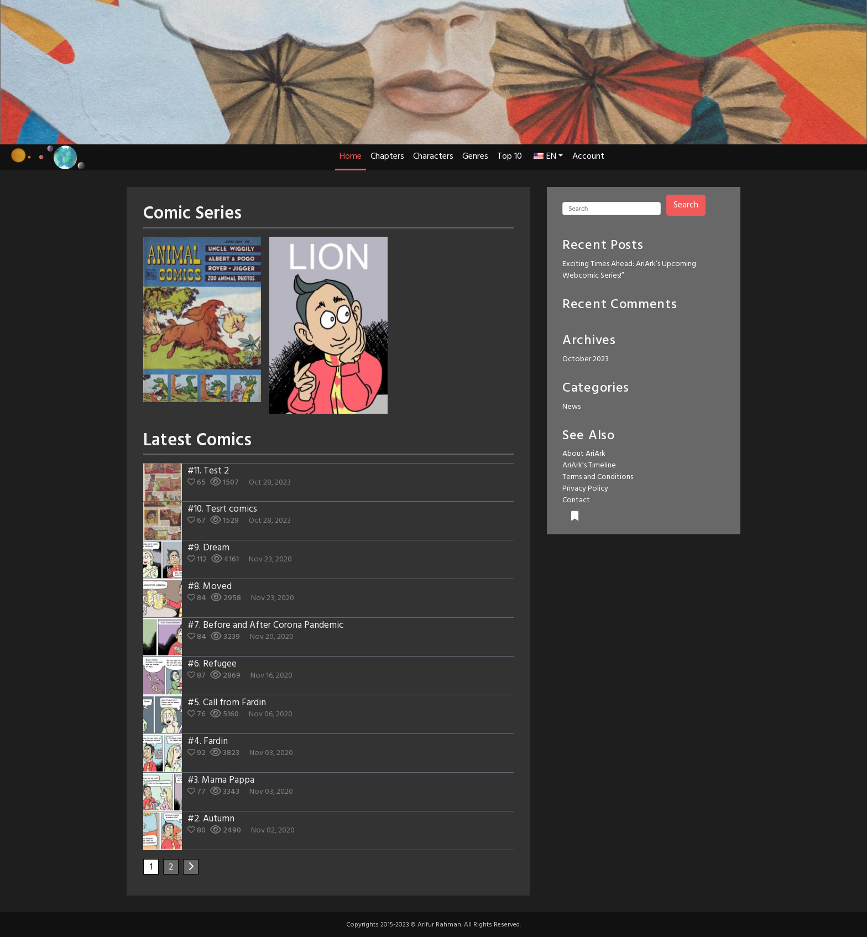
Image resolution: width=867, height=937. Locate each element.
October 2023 (585, 359)
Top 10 (509, 156)
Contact (576, 500)
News (571, 406)
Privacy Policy (585, 488)
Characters (433, 156)
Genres (475, 156)
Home (351, 156)
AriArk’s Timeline (589, 465)
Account (588, 156)
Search (685, 205)
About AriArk (583, 453)
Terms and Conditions (597, 477)
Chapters (387, 156)
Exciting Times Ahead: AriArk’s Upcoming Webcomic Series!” (629, 270)
